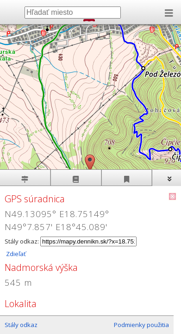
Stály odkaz (21, 325)
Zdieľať (15, 254)
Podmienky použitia (141, 325)
